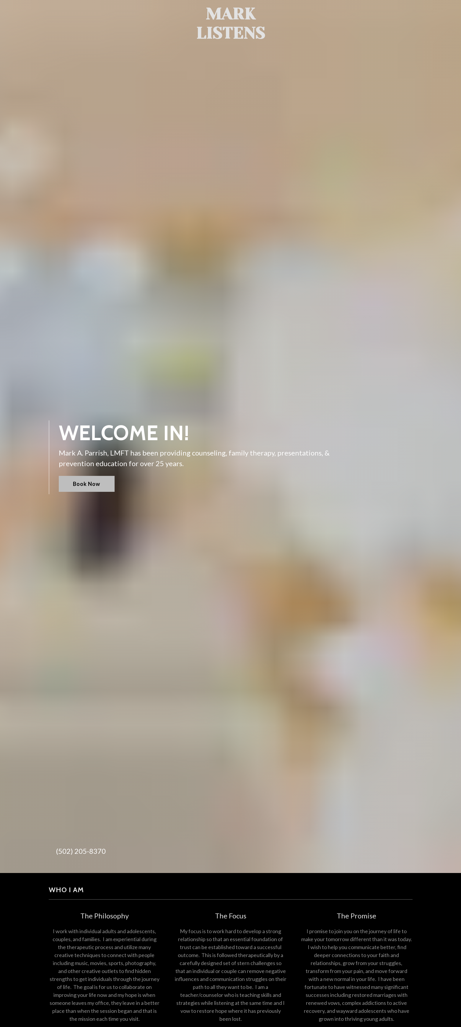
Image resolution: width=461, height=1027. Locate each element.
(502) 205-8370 (81, 851)
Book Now (86, 484)
